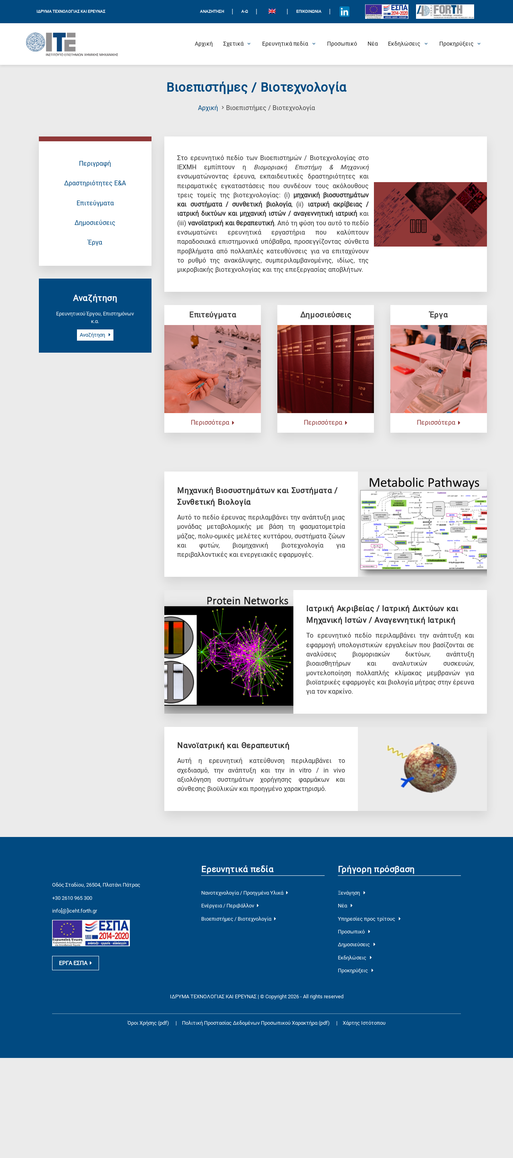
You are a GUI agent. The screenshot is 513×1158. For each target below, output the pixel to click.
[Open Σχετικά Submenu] (233, 44)
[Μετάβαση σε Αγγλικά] (272, 11)
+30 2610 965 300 (72, 898)
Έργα (95, 242)
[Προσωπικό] (342, 44)
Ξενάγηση (352, 893)
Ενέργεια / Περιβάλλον (230, 906)
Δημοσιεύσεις (95, 223)
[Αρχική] (204, 44)
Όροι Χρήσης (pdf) (148, 1023)
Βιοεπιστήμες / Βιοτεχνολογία (238, 919)
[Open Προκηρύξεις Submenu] (456, 44)
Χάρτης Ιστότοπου (364, 1023)
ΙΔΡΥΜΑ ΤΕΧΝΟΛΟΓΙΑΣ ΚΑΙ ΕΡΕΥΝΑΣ (70, 11)
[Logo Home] (72, 44)
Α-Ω (244, 11)
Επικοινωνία (308, 11)
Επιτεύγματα (95, 203)
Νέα (345, 906)
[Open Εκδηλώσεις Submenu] (404, 44)
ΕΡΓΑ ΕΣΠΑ (75, 966)
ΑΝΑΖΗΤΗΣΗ (212, 11)
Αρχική (208, 108)
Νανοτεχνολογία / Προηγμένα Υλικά (244, 893)
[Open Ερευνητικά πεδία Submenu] (285, 44)
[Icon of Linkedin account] (344, 11)
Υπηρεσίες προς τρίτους (369, 919)
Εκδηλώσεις (355, 958)
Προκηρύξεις (356, 970)
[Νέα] (373, 44)
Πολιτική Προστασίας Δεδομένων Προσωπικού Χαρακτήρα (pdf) (256, 1023)
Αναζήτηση (95, 335)
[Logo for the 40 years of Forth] (445, 12)
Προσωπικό (354, 932)
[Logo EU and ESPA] (387, 12)
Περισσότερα (212, 422)
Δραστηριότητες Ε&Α (95, 183)
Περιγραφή (95, 163)
